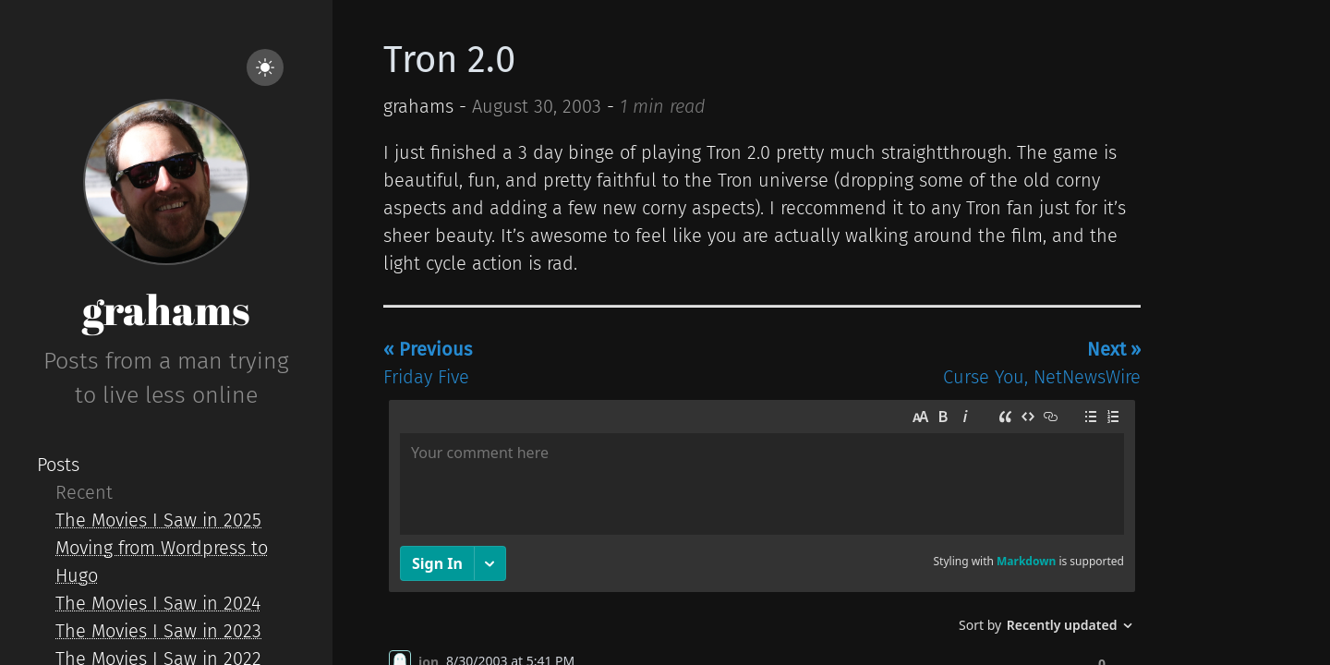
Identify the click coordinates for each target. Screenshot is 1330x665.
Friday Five (427, 363)
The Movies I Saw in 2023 (158, 631)
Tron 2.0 (449, 60)
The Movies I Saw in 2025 (158, 520)
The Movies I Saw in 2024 (157, 603)
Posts (58, 464)
